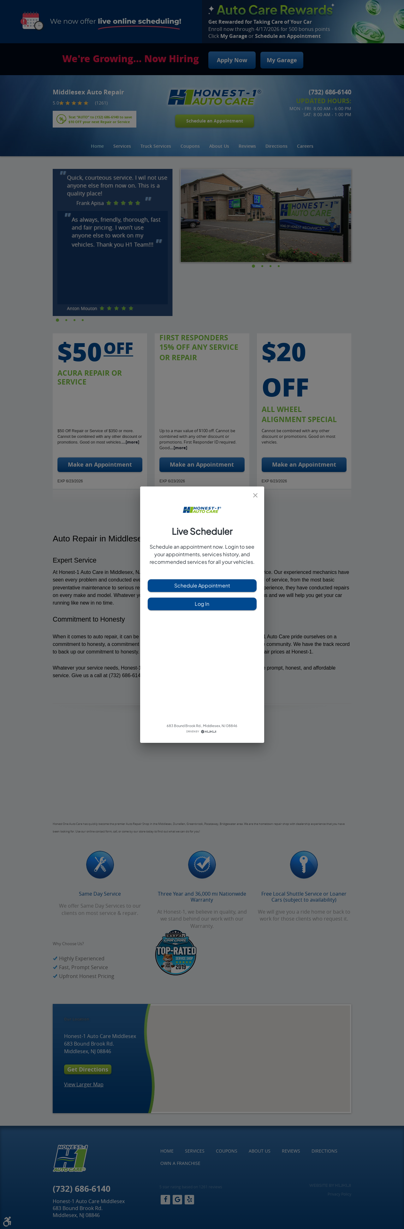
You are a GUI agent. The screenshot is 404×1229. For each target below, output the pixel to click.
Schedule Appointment (202, 585)
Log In (202, 604)
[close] (255, 495)
